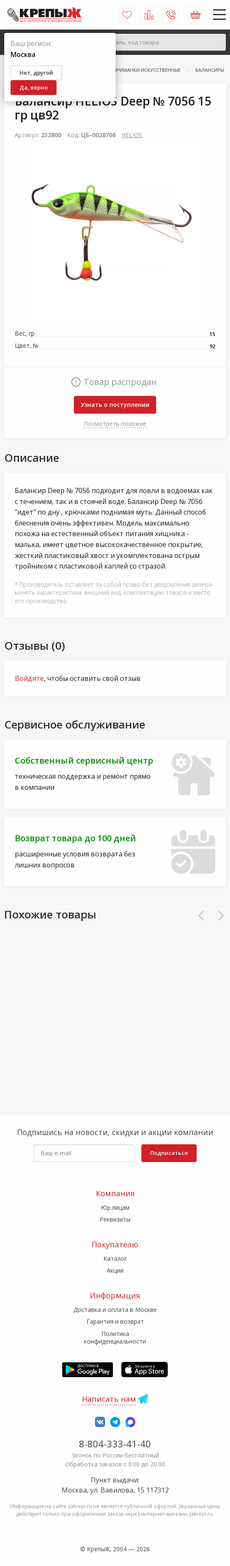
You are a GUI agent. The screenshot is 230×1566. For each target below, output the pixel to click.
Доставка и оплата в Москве (115, 1310)
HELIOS (132, 135)
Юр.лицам (115, 1207)
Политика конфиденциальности (115, 1337)
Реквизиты (115, 1219)
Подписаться (169, 1153)
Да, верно (33, 87)
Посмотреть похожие (115, 424)
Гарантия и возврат (115, 1321)
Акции (115, 1270)
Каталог (115, 1258)
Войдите (29, 678)
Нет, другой (36, 72)
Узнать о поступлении (115, 405)
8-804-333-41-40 (115, 1443)
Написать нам (109, 1399)
